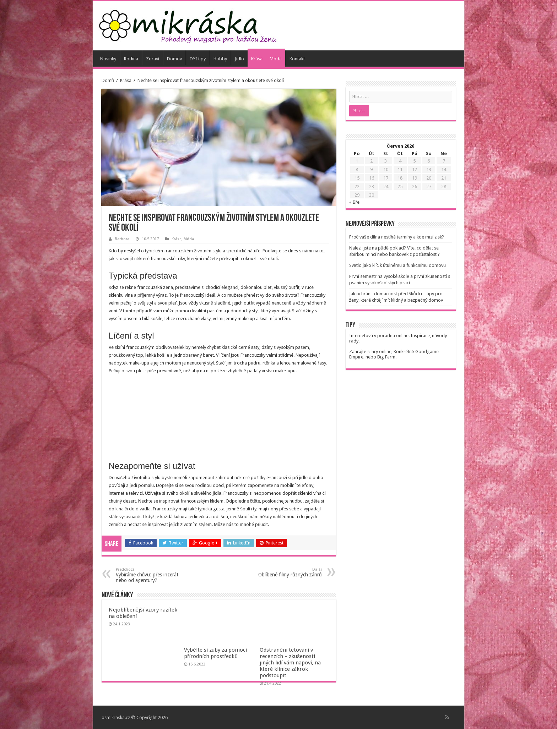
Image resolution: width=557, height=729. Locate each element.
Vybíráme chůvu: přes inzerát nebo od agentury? (152, 575)
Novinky (108, 58)
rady (353, 341)
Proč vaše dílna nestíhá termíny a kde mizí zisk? (396, 237)
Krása (257, 58)
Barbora (122, 239)
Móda (276, 58)
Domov (174, 58)
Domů (108, 80)
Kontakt (297, 58)
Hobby (220, 58)
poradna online (393, 335)
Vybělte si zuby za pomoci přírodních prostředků (215, 653)
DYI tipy (198, 58)
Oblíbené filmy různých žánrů (285, 572)
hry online (381, 351)
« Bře (354, 202)
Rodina (131, 58)
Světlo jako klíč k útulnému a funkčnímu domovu (397, 265)
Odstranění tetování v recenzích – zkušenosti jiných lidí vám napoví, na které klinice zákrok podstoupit (290, 663)
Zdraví (152, 58)
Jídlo (239, 58)
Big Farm (386, 357)
